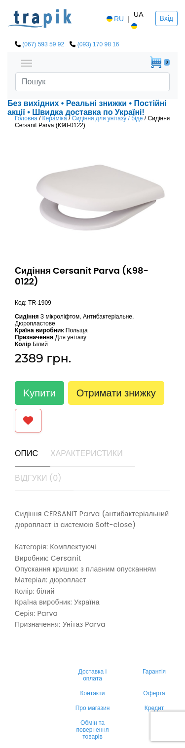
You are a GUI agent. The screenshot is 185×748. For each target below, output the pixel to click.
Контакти (92, 693)
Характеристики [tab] (86, 453)
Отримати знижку (116, 393)
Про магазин (92, 708)
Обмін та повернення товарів (92, 729)
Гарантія (154, 671)
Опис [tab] (26, 453)
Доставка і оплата (92, 675)
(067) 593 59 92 (43, 44)
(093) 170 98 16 (98, 44)
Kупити (39, 393)
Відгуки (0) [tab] (38, 478)
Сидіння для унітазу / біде (107, 118)
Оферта (154, 693)
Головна (26, 118)
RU (114, 19)
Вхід (166, 18)
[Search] (92, 81)
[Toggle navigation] (26, 62)
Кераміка (54, 118)
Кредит (154, 708)
